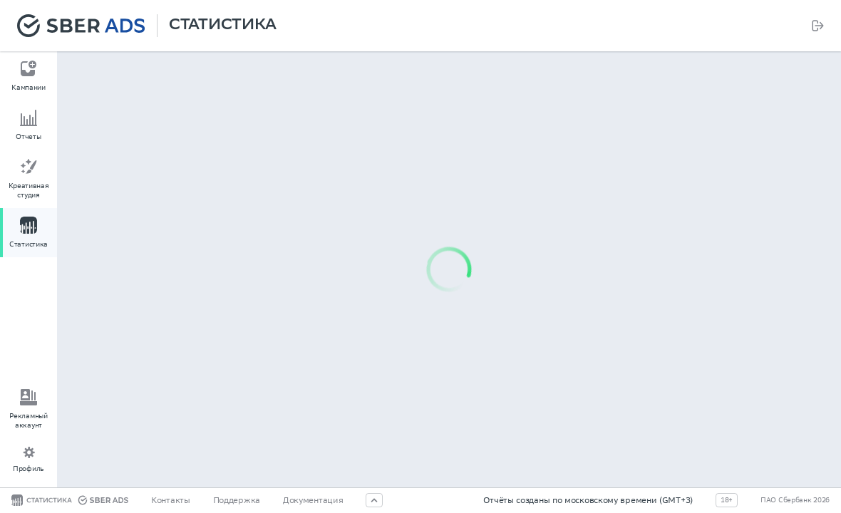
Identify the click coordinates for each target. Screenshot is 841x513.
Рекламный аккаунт (28, 420)
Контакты (170, 499)
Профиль (28, 468)
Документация (313, 499)
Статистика (223, 25)
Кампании (28, 87)
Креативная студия (29, 190)
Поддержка (236, 499)
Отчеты (28, 136)
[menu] (28, 157)
